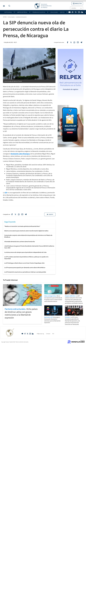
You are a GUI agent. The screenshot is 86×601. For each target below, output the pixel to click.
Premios (72, 12)
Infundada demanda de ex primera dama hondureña (19, 242)
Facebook (25, 333)
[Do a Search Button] (9, 6)
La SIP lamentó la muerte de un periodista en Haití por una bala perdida (25, 272)
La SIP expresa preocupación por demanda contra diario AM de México (24, 268)
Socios (81, 12)
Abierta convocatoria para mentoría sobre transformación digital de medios (26, 231)
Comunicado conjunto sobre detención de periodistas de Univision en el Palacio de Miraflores (28, 236)
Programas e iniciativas (38, 12)
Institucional (8, 12)
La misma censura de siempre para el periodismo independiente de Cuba (25, 252)
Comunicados (54, 12)
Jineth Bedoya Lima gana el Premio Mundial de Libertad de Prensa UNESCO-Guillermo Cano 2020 (29, 247)
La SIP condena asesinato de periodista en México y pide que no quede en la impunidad (26, 258)
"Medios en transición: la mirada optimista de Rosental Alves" (22, 226)
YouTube (22, 333)
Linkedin (32, 333)
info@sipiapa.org (40, 333)
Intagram (30, 333)
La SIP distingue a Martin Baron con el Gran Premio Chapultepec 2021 (24, 263)
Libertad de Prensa (22, 12)
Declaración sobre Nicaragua (20, 154)
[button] (77, 3)
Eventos (62, 12)
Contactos (48, 333)
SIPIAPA (5, 17)
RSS (53, 333)
